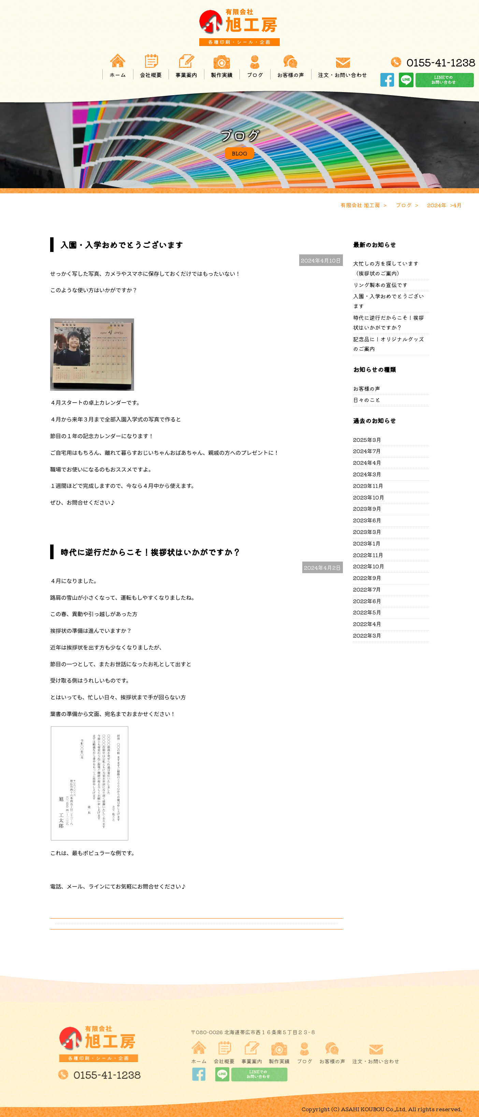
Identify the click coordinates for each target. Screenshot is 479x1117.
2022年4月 (367, 624)
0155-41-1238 (441, 62)
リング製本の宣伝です (380, 285)
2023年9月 (367, 508)
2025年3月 (367, 439)
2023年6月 (367, 520)
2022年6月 (367, 601)
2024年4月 (367, 462)
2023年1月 (367, 543)
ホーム (117, 66)
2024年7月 (367, 451)
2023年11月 (368, 485)
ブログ (254, 66)
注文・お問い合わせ (342, 66)
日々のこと (366, 400)
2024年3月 (367, 474)
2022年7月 (367, 589)
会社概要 (151, 66)
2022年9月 (367, 578)
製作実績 (222, 66)
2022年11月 (368, 555)
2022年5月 (367, 612)
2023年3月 (367, 531)
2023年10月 (368, 497)
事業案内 (186, 66)
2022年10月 (368, 566)
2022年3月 (367, 635)
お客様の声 (290, 66)
